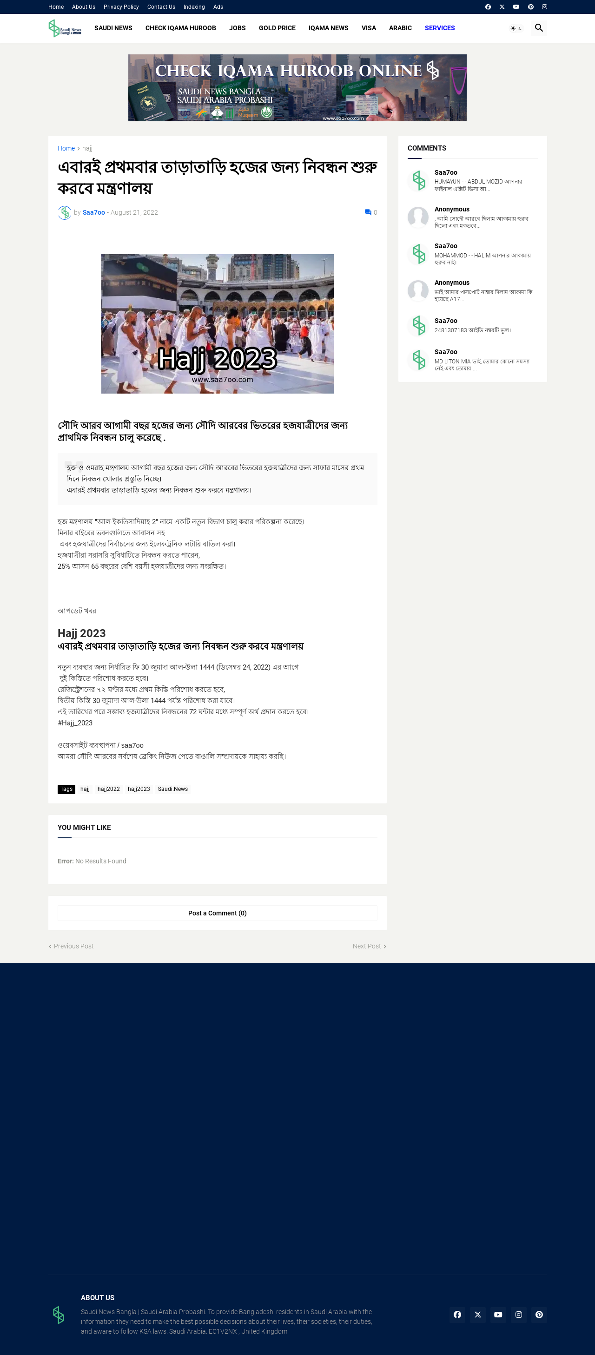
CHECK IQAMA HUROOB (180, 28)
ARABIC (400, 28)
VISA (369, 28)
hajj (87, 148)
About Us (83, 7)
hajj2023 (139, 789)
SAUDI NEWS (113, 28)
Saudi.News (173, 789)
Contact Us (161, 7)
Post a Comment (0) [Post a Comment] (217, 913)
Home (56, 7)
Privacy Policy (121, 7)
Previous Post (74, 946)
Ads (218, 7)
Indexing (194, 7)
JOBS (237, 28)
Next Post (367, 946)
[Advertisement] (126, 1047)
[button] (516, 28)
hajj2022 (109, 789)
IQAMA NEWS (329, 28)
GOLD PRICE (277, 28)
